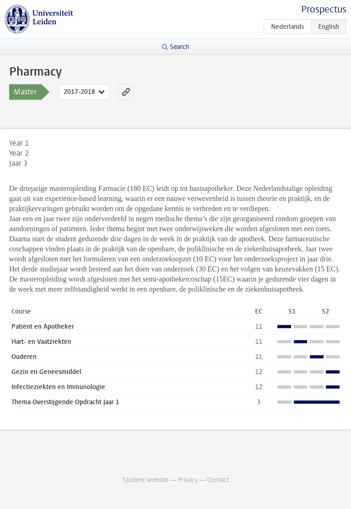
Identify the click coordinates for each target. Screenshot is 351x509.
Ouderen (24, 356)
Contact (218, 480)
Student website (145, 480)
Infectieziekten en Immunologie (58, 387)
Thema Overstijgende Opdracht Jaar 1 (65, 402)
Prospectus (323, 9)
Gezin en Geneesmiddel (46, 372)
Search (179, 47)
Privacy (188, 480)
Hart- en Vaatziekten (41, 341)
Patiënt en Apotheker (42, 326)
